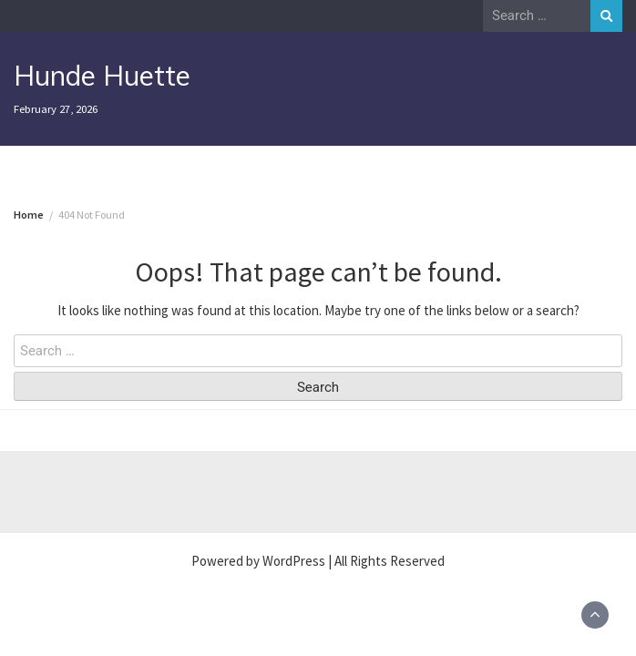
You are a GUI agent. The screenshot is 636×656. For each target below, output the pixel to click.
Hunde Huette (102, 75)
